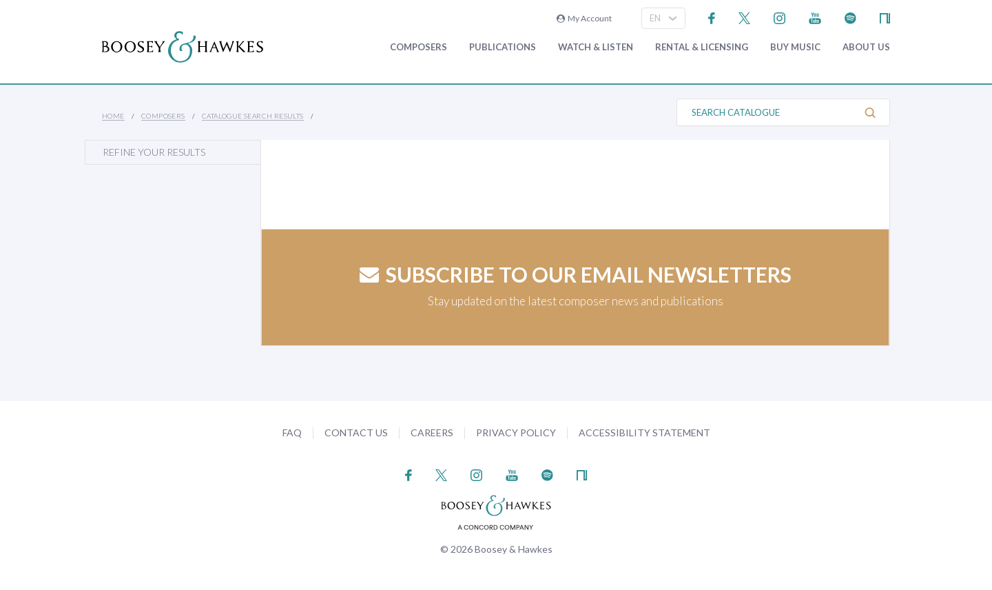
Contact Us (356, 432)
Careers (432, 432)
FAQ (292, 432)
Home (113, 116)
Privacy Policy (516, 432)
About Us (866, 47)
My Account (584, 18)
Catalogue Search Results (253, 116)
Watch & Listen (595, 47)
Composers (418, 47)
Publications (502, 47)
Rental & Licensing (701, 47)
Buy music (795, 47)
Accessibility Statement (644, 432)
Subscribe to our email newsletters (576, 274)
